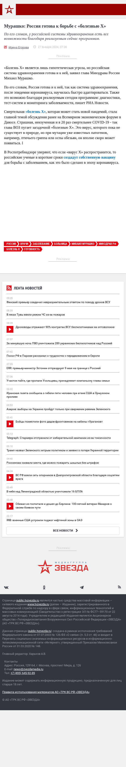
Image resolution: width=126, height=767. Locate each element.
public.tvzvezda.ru (27, 600)
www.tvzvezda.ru (38, 604)
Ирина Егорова (19, 47)
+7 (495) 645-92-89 (23, 673)
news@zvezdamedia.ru (28, 669)
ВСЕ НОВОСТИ (66, 530)
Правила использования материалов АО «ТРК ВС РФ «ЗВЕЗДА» (46, 692)
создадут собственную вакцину (90, 157)
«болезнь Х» (35, 112)
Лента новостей (24, 288)
